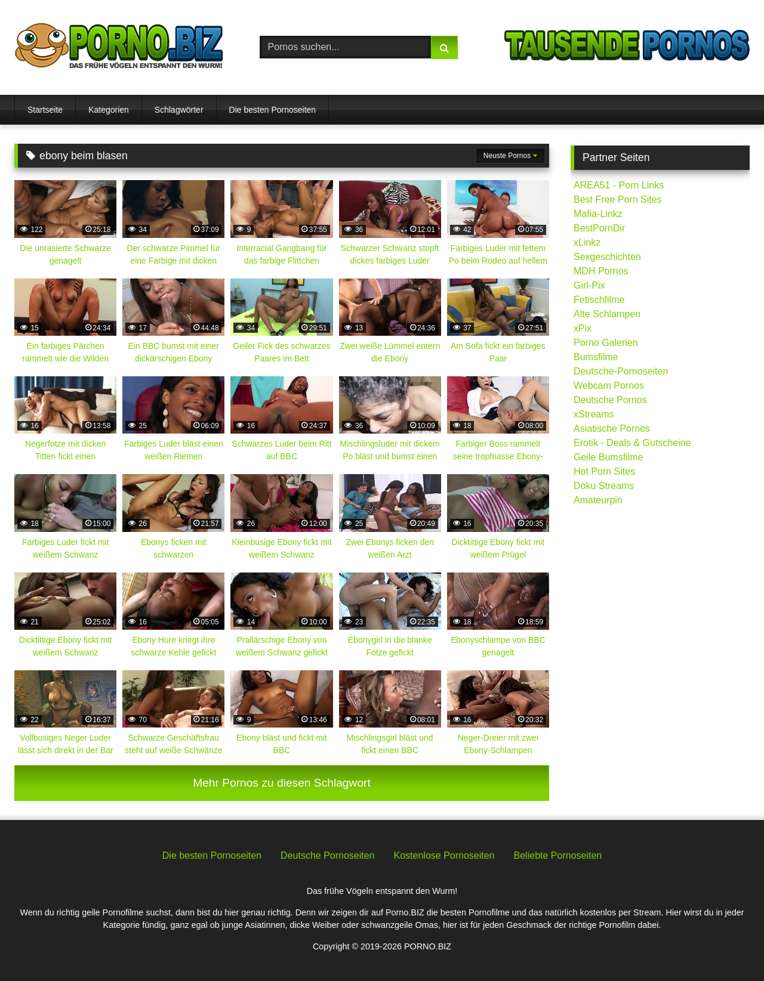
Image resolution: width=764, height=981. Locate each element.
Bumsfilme (596, 357)
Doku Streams (604, 486)
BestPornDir (599, 228)
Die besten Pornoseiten (272, 109)
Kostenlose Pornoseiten (444, 855)
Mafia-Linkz (598, 214)
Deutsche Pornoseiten (327, 855)
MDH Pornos (601, 271)
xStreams (594, 414)
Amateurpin (598, 500)
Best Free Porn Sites (618, 199)
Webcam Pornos (609, 385)
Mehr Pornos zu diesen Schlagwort (282, 782)
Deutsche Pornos (610, 400)
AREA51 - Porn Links (619, 185)
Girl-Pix (589, 285)
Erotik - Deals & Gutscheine (632, 443)
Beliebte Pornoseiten (558, 855)
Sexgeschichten (607, 257)
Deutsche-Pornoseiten (621, 371)
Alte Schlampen (607, 314)
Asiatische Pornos (612, 428)
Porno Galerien (606, 343)
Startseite (45, 109)
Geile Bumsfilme (608, 457)
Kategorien (108, 109)
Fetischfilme (599, 300)
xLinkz (587, 242)
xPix (583, 328)
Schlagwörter (179, 109)
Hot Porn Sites (604, 471)
